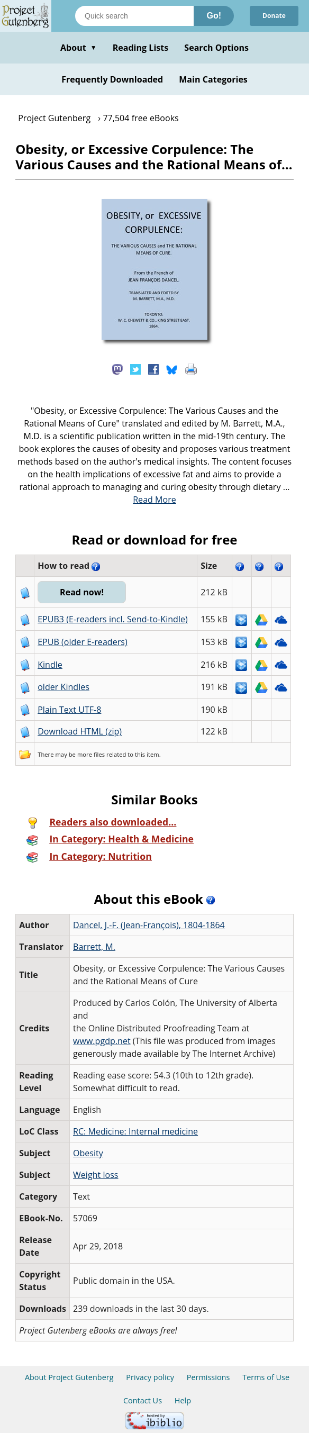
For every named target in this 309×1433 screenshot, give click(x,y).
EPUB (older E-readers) (82, 642)
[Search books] (134, 16)
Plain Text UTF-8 (69, 709)
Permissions (208, 1377)
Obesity (88, 1153)
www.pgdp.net (102, 1041)
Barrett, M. (94, 947)
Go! (213, 15)
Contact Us (142, 1400)
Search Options (216, 47)
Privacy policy (150, 1377)
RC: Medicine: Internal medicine (135, 1131)
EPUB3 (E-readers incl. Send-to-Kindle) (113, 619)
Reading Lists (141, 47)
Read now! (82, 592)
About (78, 47)
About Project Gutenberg (69, 1377)
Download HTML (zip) (80, 731)
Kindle (50, 664)
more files (91, 754)
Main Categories (213, 79)
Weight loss (96, 1175)
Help (183, 1400)
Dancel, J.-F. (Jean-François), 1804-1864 (149, 925)
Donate (274, 15)
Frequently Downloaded (112, 79)
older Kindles (63, 687)
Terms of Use (265, 1377)
